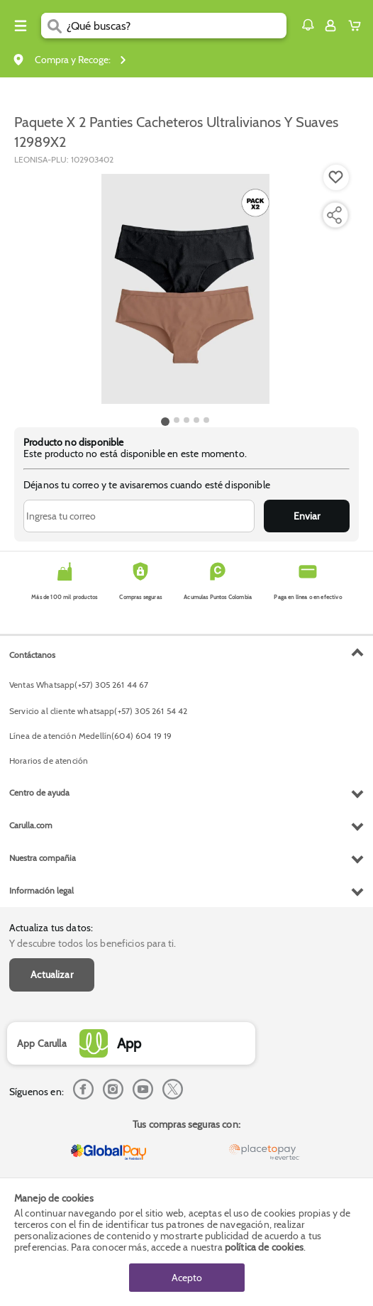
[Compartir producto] (334, 215)
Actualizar (51, 974)
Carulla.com (30, 825)
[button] (307, 24)
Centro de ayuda (39, 792)
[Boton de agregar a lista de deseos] (336, 177)
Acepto (187, 1277)
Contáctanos (32, 654)
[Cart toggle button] (358, 25)
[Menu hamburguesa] (20, 25)
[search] (176, 25)
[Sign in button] (330, 25)
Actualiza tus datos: (51, 927)
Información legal (41, 890)
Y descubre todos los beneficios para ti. (92, 943)
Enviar (307, 516)
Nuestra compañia (42, 857)
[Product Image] (185, 289)
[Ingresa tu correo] (139, 516)
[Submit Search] (54, 25)
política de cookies (264, 1247)
